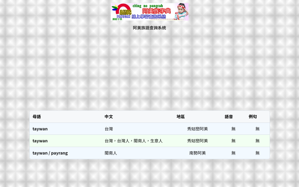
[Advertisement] (149, 70)
